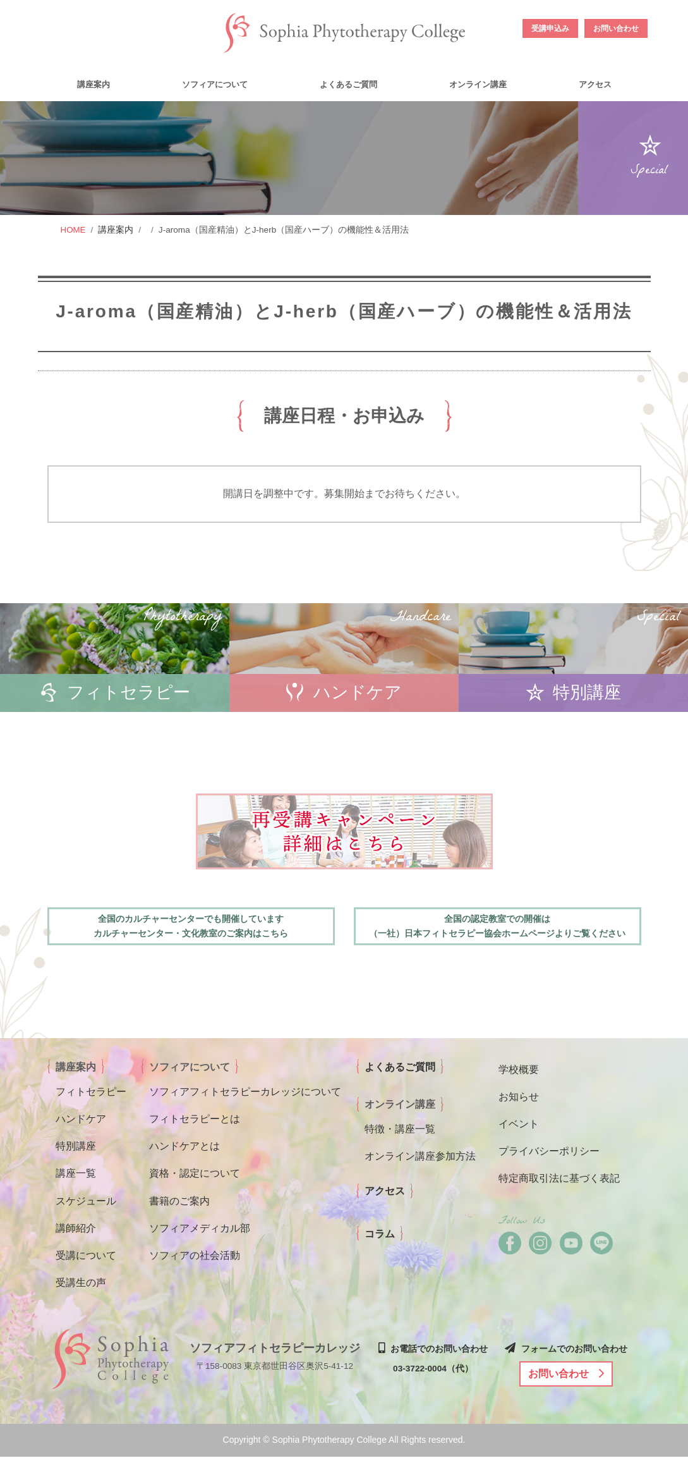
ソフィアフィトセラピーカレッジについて (245, 1092)
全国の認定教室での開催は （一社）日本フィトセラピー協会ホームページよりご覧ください (497, 927)
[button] (92, 83)
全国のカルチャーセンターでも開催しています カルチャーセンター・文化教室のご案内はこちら (191, 927)
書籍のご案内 (179, 1202)
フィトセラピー (91, 1092)
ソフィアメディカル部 (199, 1229)
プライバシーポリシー (549, 1152)
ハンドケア (81, 1120)
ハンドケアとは (184, 1147)
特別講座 (76, 1147)
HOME (74, 230)
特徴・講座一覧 (400, 1130)
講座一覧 (76, 1175)
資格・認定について (194, 1175)
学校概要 (518, 1070)
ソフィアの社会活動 (194, 1256)
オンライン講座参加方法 (420, 1157)
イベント (518, 1125)
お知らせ (518, 1098)
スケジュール (86, 1202)
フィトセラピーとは (194, 1120)
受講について (86, 1256)
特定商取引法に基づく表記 (559, 1180)
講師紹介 (76, 1229)
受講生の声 (81, 1283)
